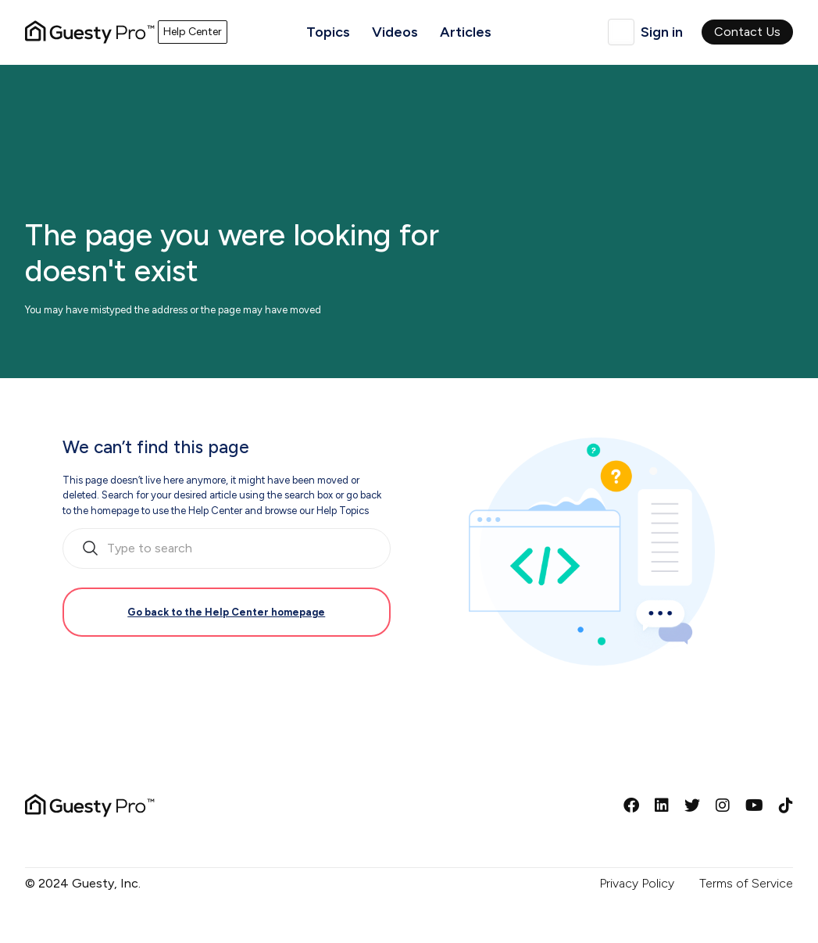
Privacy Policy (636, 883)
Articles (465, 32)
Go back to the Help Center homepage (226, 612)
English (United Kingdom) (621, 32)
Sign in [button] (662, 32)
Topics (328, 32)
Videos (395, 32)
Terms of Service (746, 883)
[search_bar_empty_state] (227, 548)
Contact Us (747, 31)
